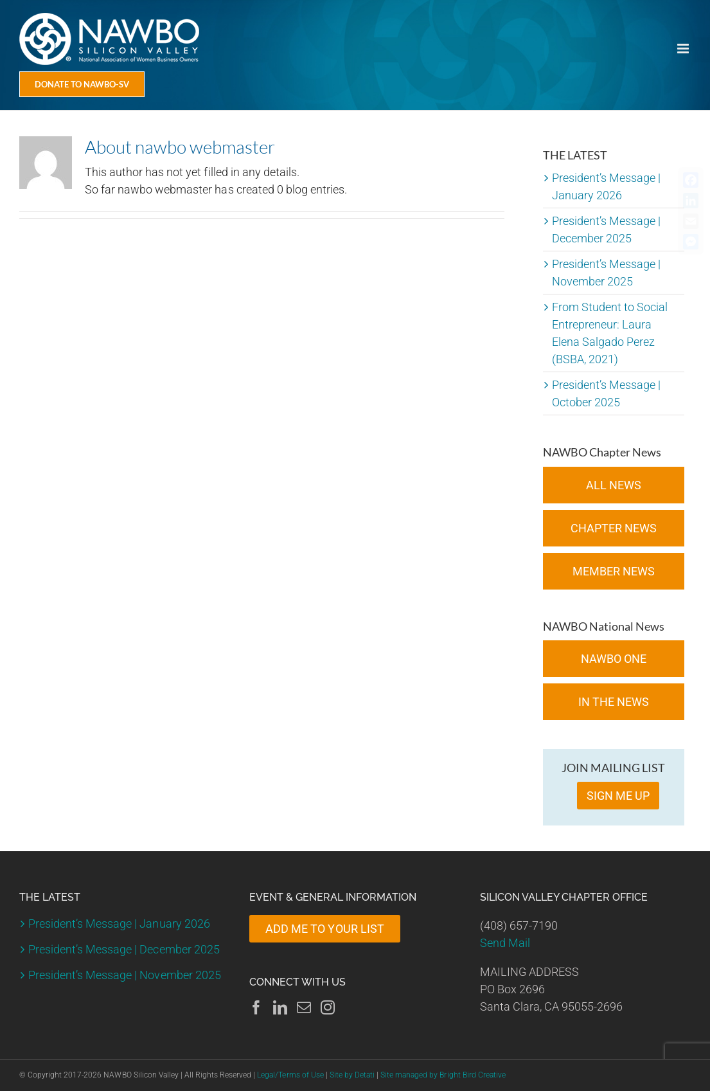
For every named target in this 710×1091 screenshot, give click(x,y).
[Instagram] (328, 1007)
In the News (613, 701)
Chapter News (614, 528)
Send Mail (505, 943)
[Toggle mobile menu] (684, 48)
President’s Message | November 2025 (124, 975)
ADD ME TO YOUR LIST (324, 928)
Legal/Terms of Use (290, 1074)
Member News (613, 571)
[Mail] (304, 1007)
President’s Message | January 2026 (119, 923)
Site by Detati (352, 1074)
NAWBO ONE (613, 658)
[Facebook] (256, 1007)
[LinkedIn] (280, 1007)
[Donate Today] (82, 84)
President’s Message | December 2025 (124, 949)
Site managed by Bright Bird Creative (443, 1074)
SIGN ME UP (618, 795)
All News (613, 485)
